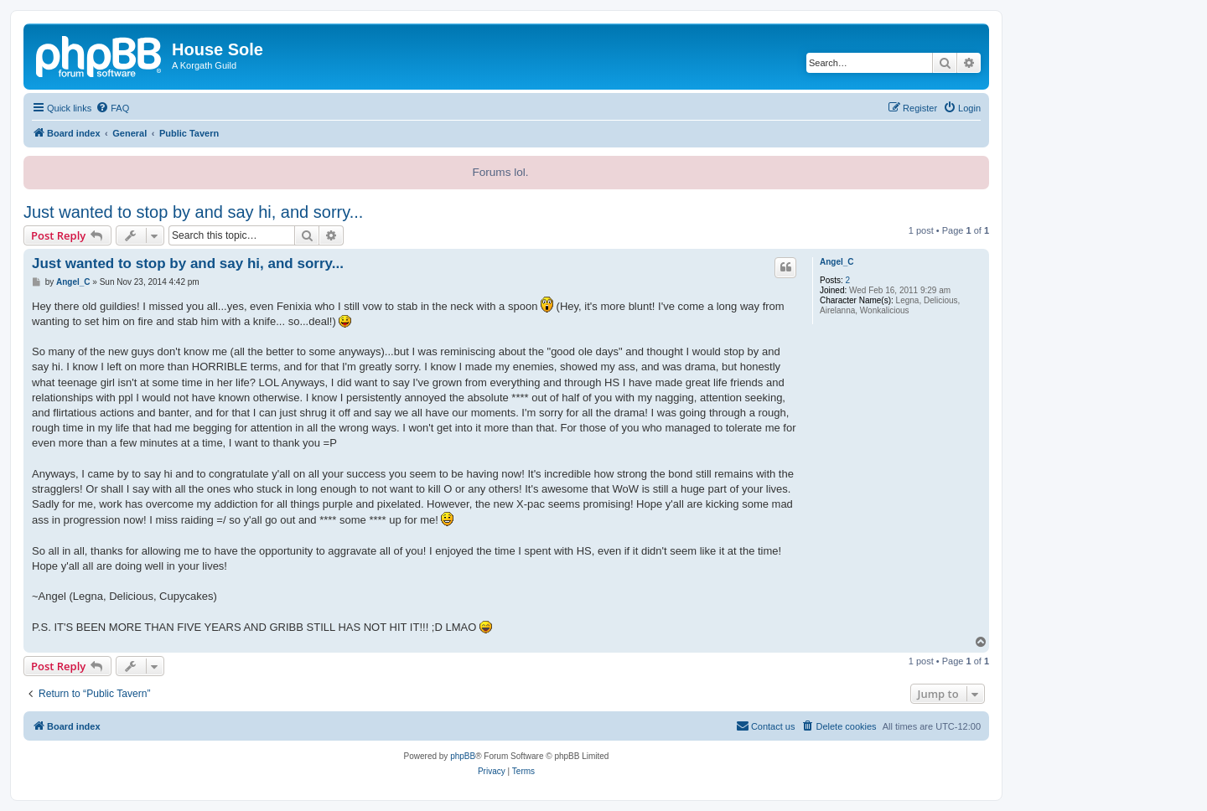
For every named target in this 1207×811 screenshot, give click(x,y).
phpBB (462, 756)
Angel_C (837, 261)
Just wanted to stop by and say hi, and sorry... (193, 212)
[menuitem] (112, 108)
